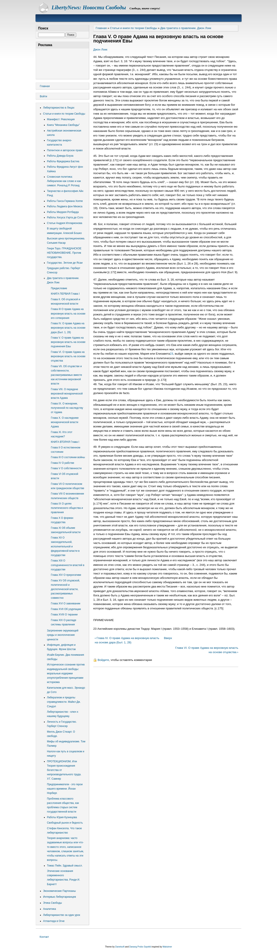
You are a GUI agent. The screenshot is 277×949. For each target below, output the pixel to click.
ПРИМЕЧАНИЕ (103, 620)
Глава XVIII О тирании (64, 614)
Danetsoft (119, 947)
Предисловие (59, 288)
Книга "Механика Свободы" (63, 125)
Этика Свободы (52, 902)
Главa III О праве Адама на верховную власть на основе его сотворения (68, 313)
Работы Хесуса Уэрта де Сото (65, 217)
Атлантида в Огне (53, 921)
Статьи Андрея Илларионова (64, 223)
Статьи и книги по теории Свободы (133, 28)
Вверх (168, 638)
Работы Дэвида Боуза (60, 155)
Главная (101, 28)
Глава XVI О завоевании (65, 603)
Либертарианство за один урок (61, 915)
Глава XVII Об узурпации (66, 609)
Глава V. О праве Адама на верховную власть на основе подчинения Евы (68, 342)
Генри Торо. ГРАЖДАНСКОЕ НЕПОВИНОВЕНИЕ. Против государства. (64, 253)
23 (171, 353)
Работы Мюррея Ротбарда (63, 212)
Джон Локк (100, 49)
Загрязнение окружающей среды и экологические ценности (62, 635)
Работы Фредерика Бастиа (63, 161)
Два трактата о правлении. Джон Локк (185, 28)
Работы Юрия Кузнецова (62, 817)
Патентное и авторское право (65, 150)
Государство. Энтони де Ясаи (64, 262)
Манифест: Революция (61, 119)
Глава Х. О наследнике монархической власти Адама (65, 422)
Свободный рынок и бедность (65, 822)
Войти (43, 96)
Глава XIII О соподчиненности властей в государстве (67, 565)
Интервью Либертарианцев (59, 896)
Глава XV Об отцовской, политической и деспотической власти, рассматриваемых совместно (65, 589)
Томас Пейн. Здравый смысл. (64, 865)
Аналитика (49, 908)
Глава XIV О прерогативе (66, 574)
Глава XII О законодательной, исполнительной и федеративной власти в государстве (65, 546)
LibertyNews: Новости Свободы (89, 7)
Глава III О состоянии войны (68, 457)
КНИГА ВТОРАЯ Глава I (65, 441)
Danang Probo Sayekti (140, 947)
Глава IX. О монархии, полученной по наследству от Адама (67, 408)
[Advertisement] (62, 63)
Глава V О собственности (66, 468)
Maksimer (167, 947)
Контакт (44, 936)
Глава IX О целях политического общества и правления (67, 508)
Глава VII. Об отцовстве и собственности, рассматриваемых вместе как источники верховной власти (66, 375)
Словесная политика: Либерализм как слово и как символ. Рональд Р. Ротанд (64, 181)
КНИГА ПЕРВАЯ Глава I (65, 293)
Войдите (103, 660)
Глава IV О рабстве (62, 462)
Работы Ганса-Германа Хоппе (65, 201)
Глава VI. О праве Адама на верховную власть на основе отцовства (68, 356)
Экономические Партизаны (59, 890)
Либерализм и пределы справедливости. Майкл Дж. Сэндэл (64, 702)
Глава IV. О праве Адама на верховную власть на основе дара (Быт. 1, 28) (68, 328)
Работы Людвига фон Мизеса (64, 206)
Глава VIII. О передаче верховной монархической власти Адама (67, 393)
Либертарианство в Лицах (58, 107)
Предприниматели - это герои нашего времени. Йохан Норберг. (65, 789)
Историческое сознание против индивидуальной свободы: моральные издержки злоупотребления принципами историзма (66, 673)
